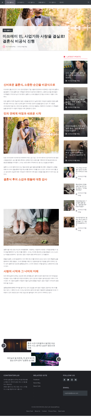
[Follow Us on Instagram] (71, 379)
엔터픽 (62, 2)
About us (37, 411)
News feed (29, 411)
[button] (88, 2)
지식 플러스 (52, 2)
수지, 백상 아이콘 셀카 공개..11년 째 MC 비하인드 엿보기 (75, 75)
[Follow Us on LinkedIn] (75, 379)
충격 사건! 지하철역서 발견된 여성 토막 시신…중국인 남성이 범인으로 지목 (41, 345)
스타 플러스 (20, 2)
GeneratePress (55, 407)
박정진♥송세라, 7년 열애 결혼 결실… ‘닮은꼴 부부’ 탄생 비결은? (75, 128)
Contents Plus (11, 46)
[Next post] (58, 359)
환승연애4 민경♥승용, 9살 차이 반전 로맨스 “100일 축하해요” (75, 101)
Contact (44, 411)
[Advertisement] (31, 69)
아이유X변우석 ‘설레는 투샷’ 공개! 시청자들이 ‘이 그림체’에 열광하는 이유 (81, 221)
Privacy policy (52, 411)
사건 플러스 (31, 2)
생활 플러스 (41, 2)
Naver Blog (36, 383)
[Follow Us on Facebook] (64, 379)
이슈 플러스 (10, 2)
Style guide (61, 411)
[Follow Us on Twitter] (68, 379)
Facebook (36, 379)
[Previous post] (3, 345)
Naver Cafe (36, 386)
